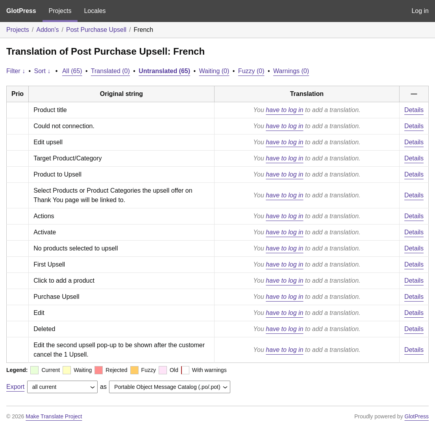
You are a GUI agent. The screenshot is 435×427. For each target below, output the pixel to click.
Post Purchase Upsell (96, 29)
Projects (60, 10)
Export (15, 386)
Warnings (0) (291, 71)
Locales (95, 10)
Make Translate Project (54, 416)
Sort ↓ (42, 71)
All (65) (72, 71)
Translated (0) (110, 71)
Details (414, 110)
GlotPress (21, 10)
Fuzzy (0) (251, 71)
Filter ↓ (15, 71)
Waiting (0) (214, 71)
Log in (420, 10)
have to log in (284, 110)
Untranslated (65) (164, 71)
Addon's (47, 29)
